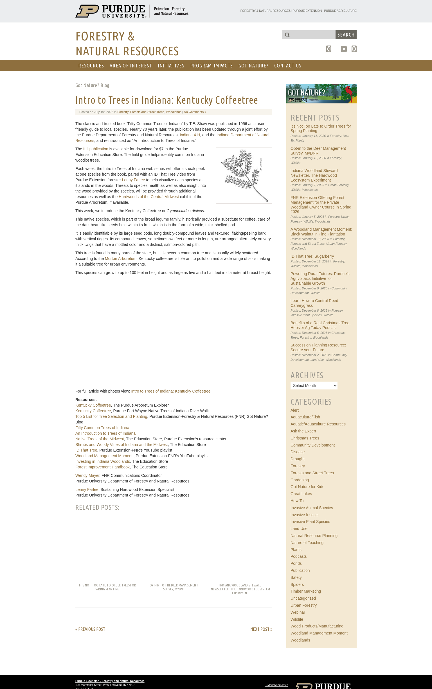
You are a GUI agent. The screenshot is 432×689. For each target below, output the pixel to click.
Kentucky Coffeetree (93, 405)
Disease (298, 452)
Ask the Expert (303, 431)
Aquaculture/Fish (305, 417)
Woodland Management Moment (104, 456)
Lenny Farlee (133, 180)
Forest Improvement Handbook (102, 467)
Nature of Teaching (307, 542)
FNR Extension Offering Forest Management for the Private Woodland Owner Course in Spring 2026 (321, 204)
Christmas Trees (305, 438)
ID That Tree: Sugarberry (312, 256)
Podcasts (299, 556)
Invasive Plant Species (306, 315)
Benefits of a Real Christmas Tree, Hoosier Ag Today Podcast (320, 325)
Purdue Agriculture (340, 10)
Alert (295, 410)
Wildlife (295, 162)
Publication (300, 570)
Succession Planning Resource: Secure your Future (318, 347)
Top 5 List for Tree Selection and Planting (111, 416)
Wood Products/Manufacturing (317, 626)
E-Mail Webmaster (276, 685)
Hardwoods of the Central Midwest (149, 196)
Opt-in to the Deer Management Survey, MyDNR (318, 150)
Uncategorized (303, 598)
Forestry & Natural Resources (265, 10)
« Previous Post (90, 629)
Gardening (300, 480)
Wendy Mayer (87, 475)
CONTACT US (288, 65)
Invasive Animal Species (312, 508)
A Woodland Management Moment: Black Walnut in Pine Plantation (321, 231)
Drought (298, 459)
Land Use (317, 359)
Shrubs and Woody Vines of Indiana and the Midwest (121, 444)
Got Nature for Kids (307, 486)
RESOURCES (91, 65)
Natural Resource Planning (314, 535)
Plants (300, 140)
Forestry (123, 112)
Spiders (297, 584)
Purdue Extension (307, 10)
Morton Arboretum (120, 258)
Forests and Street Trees (147, 112)
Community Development (313, 445)
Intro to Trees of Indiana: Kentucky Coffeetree (170, 391)
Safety (296, 577)
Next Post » (261, 629)
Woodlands (173, 112)
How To (297, 500)
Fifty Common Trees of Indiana (102, 427)
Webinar (298, 612)
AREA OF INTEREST (131, 65)
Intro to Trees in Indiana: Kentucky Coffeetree (166, 100)
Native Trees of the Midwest (99, 439)
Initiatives (171, 65)
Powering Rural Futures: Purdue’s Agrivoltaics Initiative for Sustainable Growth (320, 278)
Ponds (296, 563)
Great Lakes (301, 493)
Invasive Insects (305, 515)
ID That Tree (86, 450)
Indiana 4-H (190, 135)
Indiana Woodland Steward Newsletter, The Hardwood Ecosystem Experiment (314, 175)
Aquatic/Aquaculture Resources (318, 424)
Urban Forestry (338, 185)
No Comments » (195, 112)
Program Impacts (211, 65)
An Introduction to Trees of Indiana (105, 433)
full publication (95, 149)
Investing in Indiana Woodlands (102, 461)
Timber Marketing (306, 591)
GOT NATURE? (253, 65)
